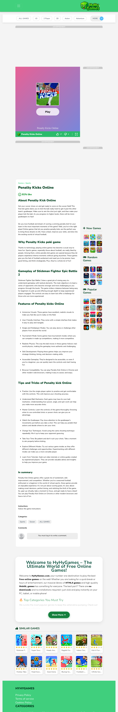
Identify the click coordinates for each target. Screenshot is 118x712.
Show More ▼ (59, 614)
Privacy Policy (23, 695)
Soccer (32, 522)
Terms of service (24, 698)
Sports (28, 183)
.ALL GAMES (44, 522)
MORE (95, 18)
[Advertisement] (59, 45)
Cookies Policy (23, 702)
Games (21, 183)
